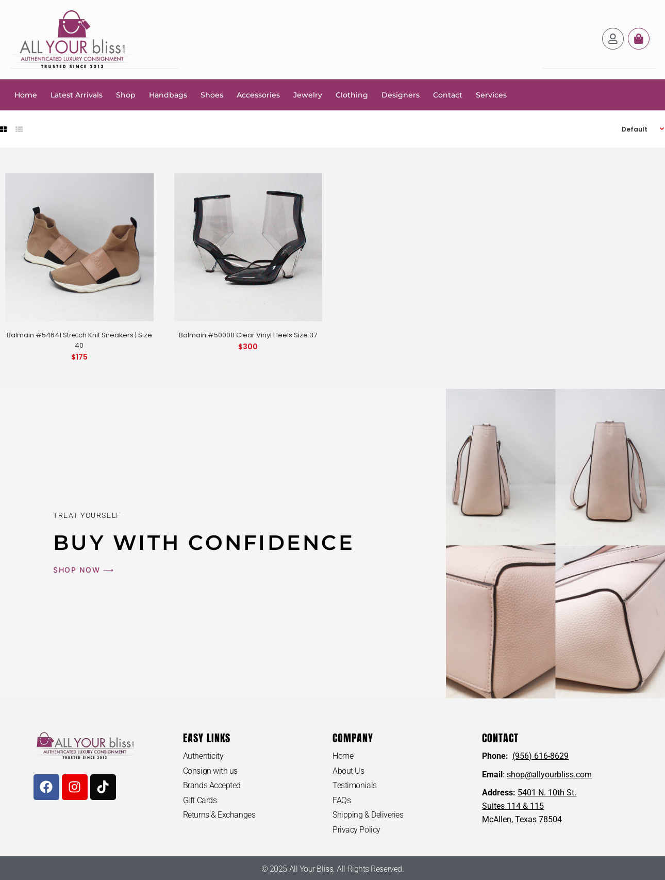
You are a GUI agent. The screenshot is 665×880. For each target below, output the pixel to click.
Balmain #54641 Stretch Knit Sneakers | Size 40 (79, 340)
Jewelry (307, 94)
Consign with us (210, 770)
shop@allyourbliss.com (549, 774)
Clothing (352, 94)
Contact (447, 94)
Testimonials (354, 785)
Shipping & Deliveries (368, 815)
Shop (126, 94)
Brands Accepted (212, 785)
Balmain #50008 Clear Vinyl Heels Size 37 (248, 334)
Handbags (168, 94)
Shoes (212, 94)
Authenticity (203, 755)
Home (25, 94)
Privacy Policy (356, 829)
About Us (348, 770)
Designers (400, 94)
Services (491, 94)
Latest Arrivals (77, 94)
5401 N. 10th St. (547, 792)
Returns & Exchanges (219, 815)
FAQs (341, 800)
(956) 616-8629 (540, 755)
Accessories (258, 94)
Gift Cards (200, 800)
